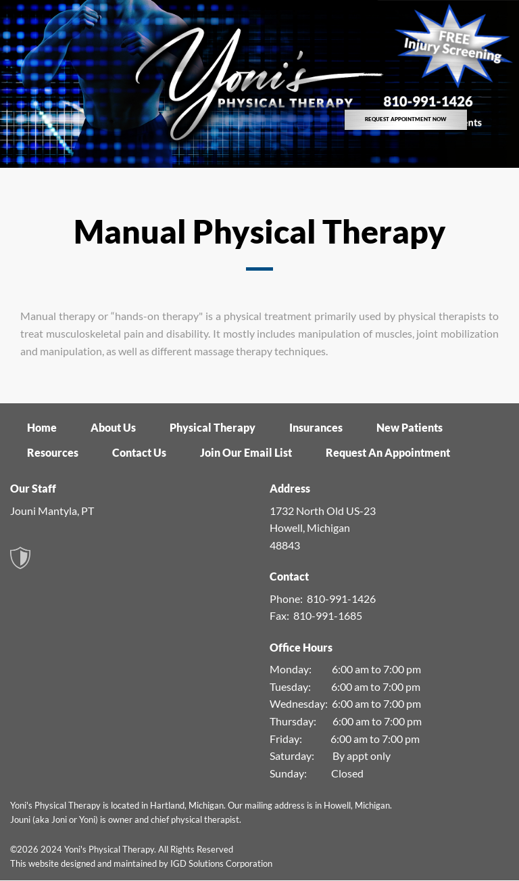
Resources (52, 452)
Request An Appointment (388, 452)
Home (42, 427)
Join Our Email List (246, 452)
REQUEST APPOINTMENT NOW (406, 119)
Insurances (316, 427)
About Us (113, 427)
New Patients (409, 427)
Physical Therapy (212, 427)
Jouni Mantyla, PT (52, 510)
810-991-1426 (341, 598)
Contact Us (139, 452)
